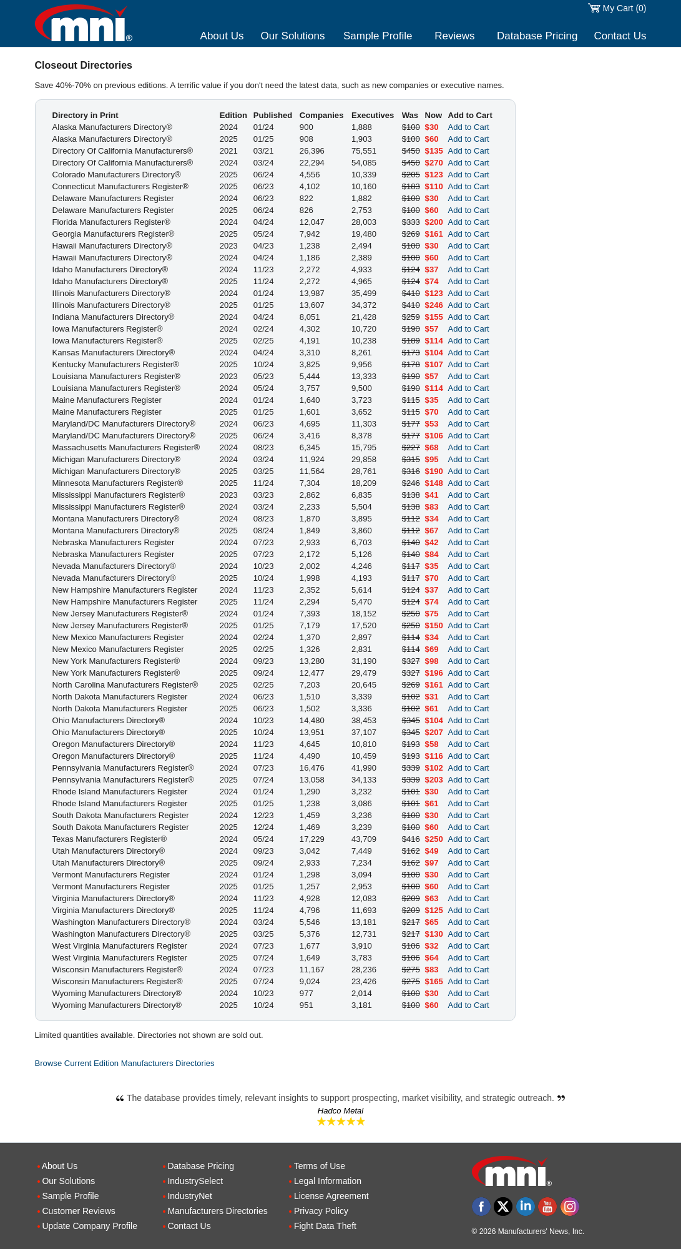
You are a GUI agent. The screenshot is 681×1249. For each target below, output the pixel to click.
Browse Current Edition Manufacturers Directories (125, 1063)
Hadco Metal (341, 1110)
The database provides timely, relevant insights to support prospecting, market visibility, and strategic (340, 1098)
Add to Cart (468, 127)
